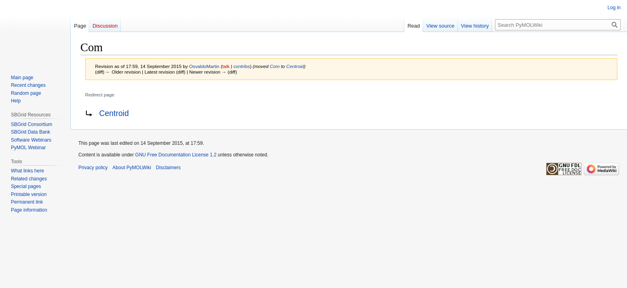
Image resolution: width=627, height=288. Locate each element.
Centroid (295, 66)
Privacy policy (93, 167)
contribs (242, 66)
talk (226, 66)
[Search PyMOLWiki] (558, 24)
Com (275, 66)
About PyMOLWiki (131, 167)
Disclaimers (168, 167)
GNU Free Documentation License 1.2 (175, 155)
